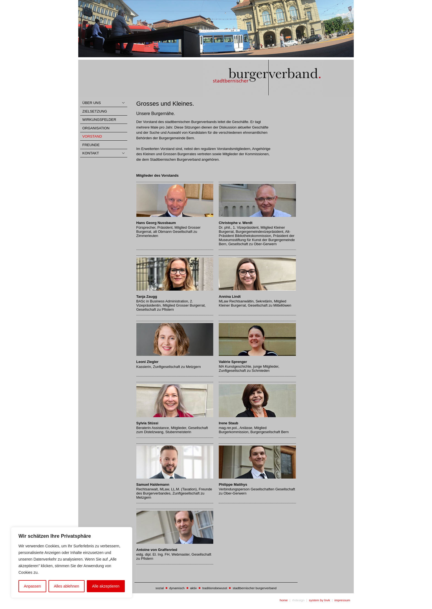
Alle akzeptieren (106, 586)
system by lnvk (319, 600)
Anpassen (32, 586)
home (284, 600)
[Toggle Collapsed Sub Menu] (103, 103)
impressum (342, 600)
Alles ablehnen (66, 586)
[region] (71, 562)
